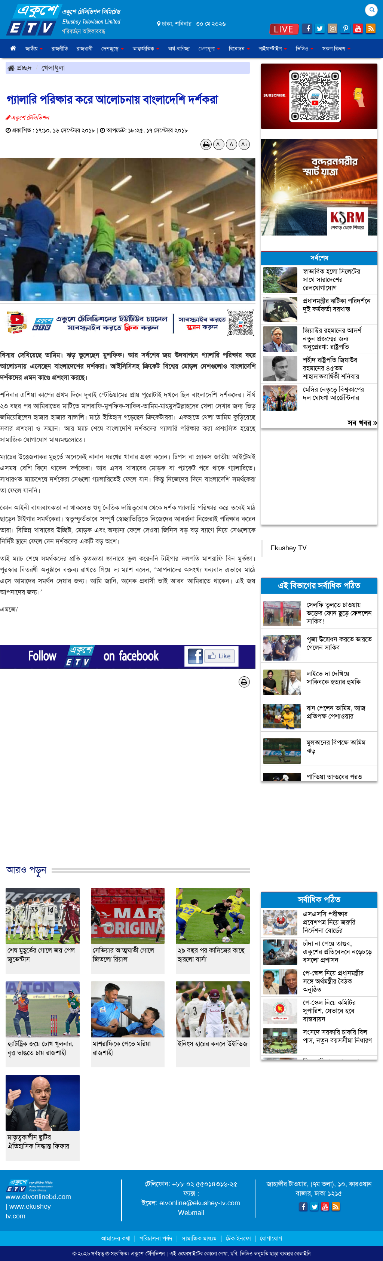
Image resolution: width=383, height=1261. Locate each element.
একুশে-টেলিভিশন (148, 1253)
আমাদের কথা (116, 1238)
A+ (244, 144)
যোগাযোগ (271, 1238)
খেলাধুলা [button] (209, 48)
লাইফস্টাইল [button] (273, 48)
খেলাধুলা (53, 68)
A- (218, 144)
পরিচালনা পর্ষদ (156, 1238)
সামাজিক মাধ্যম (199, 1238)
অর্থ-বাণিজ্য (179, 48)
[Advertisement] (128, 784)
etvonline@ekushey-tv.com (199, 1203)
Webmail (191, 1212)
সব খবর (362, 423)
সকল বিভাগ (336, 48)
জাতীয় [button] (34, 48)
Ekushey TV (288, 548)
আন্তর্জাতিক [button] (146, 48)
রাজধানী (84, 48)
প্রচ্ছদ (19, 68)
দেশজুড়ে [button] (112, 48)
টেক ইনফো (239, 1238)
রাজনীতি (60, 48)
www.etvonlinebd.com (38, 1196)
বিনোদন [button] (239, 48)
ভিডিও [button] (304, 48)
